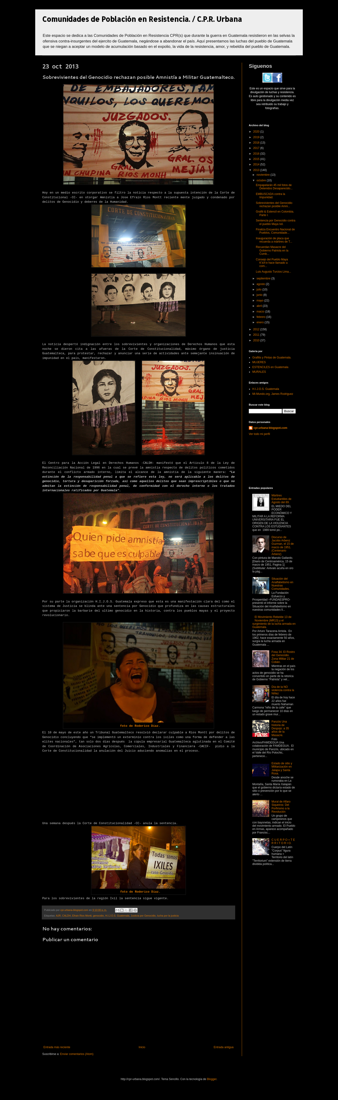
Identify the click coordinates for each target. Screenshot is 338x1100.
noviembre (263, 174)
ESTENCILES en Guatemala (270, 367)
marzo (261, 311)
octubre (262, 180)
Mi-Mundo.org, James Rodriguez (272, 394)
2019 (256, 137)
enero (261, 322)
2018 (256, 142)
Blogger (212, 1079)
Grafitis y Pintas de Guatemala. (271, 357)
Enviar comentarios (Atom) (76, 1054)
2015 (256, 159)
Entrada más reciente (56, 1047)
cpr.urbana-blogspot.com (270, 428)
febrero (261, 317)
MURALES (259, 371)
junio (260, 295)
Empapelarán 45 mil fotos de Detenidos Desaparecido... (274, 186)
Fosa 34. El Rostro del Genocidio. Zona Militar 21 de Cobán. (283, 657)
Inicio (142, 1047)
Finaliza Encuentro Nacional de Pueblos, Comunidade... (275, 231)
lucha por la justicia (168, 915)
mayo (260, 300)
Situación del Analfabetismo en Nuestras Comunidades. (282, 583)
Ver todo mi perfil (259, 434)
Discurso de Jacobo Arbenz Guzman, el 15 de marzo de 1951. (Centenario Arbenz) (283, 546)
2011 (256, 334)
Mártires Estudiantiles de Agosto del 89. (282, 499)
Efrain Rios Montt (82, 915)
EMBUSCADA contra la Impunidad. (270, 195)
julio (259, 289)
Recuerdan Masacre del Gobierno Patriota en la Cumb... (272, 250)
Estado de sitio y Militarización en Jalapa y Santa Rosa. (282, 768)
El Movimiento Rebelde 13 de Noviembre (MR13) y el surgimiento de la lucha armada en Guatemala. (274, 622)
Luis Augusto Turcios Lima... (273, 271)
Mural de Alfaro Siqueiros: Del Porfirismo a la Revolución (281, 806)
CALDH (66, 915)
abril (260, 306)
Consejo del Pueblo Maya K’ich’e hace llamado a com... (272, 263)
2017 (256, 148)
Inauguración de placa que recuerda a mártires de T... (274, 240)
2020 (256, 131)
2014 (256, 164)
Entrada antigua (224, 1047)
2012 (256, 329)
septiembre (264, 278)
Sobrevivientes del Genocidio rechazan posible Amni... (274, 204)
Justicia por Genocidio (143, 915)
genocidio (98, 915)
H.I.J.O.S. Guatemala (117, 915)
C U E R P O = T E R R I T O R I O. (283, 841)
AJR (58, 915)
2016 (256, 153)
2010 (256, 340)
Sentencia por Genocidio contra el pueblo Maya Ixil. (275, 222)
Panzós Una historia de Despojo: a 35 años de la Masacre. (280, 728)
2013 (256, 170)
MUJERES (259, 362)
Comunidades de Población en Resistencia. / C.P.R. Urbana (142, 19)
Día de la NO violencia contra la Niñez (283, 690)
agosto (261, 284)
